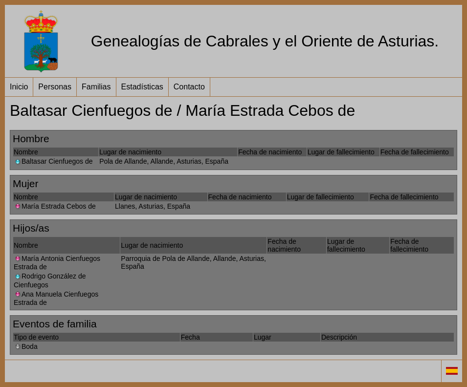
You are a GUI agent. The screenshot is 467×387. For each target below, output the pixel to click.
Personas (54, 87)
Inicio (19, 87)
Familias (96, 87)
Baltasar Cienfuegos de (53, 161)
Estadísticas (142, 87)
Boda (26, 346)
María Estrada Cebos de (55, 206)
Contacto (189, 87)
